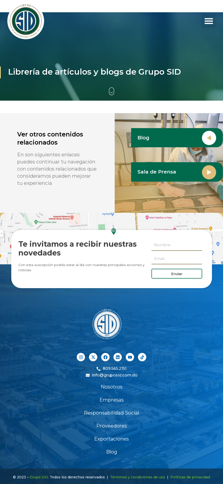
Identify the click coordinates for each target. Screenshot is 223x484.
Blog (144, 138)
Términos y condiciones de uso (137, 477)
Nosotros (112, 387)
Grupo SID (39, 477)
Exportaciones (111, 439)
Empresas (111, 400)
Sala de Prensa (157, 172)
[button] (209, 21)
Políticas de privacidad (190, 477)
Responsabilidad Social (111, 413)
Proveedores (111, 426)
